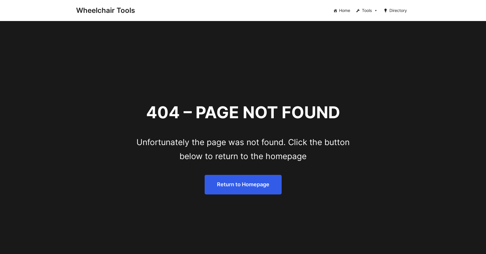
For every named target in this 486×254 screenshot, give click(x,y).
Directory (398, 10)
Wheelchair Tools (105, 10)
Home (344, 10)
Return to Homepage (243, 184)
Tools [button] (370, 10)
